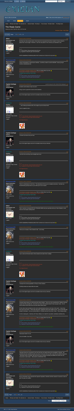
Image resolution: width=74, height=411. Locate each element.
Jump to (49, 400)
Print (67, 34)
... (21, 34)
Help (58, 409)
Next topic (66, 30)
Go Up (6, 394)
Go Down (7, 34)
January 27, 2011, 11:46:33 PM (25, 181)
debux (8, 38)
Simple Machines (14, 409)
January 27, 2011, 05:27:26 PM (25, 151)
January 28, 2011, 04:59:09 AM (25, 227)
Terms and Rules (63, 409)
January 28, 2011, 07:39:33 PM (25, 281)
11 (23, 34)
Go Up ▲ (68, 409)
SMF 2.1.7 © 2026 (7, 409)
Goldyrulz (9, 103)
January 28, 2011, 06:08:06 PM (25, 251)
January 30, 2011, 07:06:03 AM (25, 374)
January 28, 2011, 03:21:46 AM (25, 205)
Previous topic (59, 30)
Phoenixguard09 (10, 60)
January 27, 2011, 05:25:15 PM (25, 132)
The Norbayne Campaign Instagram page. (27, 70)
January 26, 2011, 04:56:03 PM (25, 84)
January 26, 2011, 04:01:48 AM (25, 60)
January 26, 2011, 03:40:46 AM (25, 38)
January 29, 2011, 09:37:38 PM (25, 331)
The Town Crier (66, 17)
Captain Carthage (11, 84)
